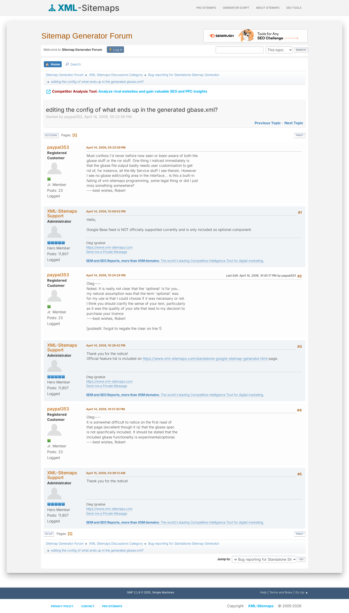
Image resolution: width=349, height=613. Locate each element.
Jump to (223, 559)
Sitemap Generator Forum (86, 35)
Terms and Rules (281, 592)
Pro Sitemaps (112, 606)
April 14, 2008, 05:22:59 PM (106, 147)
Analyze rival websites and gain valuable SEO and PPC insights (126, 91)
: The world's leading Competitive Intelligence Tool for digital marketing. (175, 261)
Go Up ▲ (301, 592)
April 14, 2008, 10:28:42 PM (105, 345)
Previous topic (268, 123)
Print (299, 135)
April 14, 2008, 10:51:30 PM (105, 409)
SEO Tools (293, 7)
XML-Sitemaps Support (62, 213)
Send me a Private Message (106, 252)
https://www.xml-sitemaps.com (109, 247)
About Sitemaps (268, 7)
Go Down (51, 135)
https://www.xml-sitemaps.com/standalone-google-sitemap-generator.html (205, 358)
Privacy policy (62, 606)
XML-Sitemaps (261, 606)
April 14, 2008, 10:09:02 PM (106, 211)
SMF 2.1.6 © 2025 (138, 592)
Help (263, 592)
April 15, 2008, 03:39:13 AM (105, 473)
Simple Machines (163, 592)
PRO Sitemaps (206, 7)
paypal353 (58, 147)
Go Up (49, 534)
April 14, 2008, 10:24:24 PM (106, 275)
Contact (87, 606)
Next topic (293, 123)
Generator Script (236, 7)
